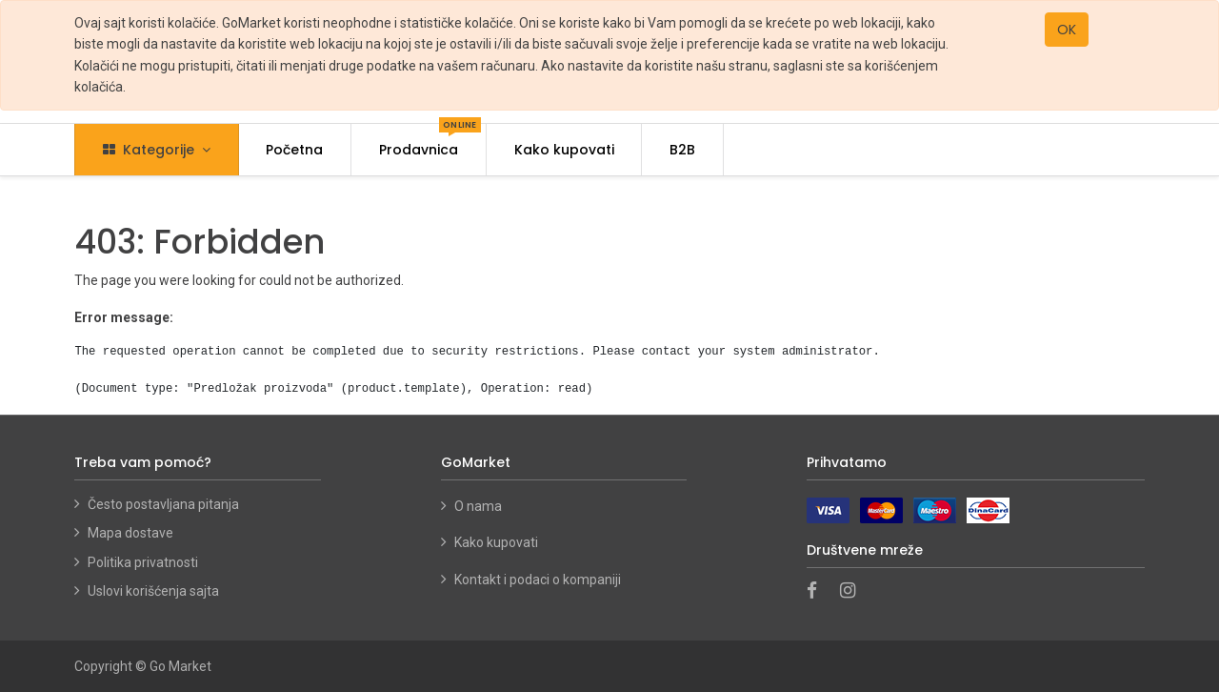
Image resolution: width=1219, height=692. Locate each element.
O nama (478, 506)
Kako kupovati (497, 542)
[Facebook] (818, 592)
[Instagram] (854, 592)
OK (1066, 29)
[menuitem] (295, 149)
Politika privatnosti (143, 562)
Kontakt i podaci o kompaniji (537, 579)
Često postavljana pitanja (163, 504)
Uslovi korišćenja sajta (153, 591)
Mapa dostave (130, 532)
